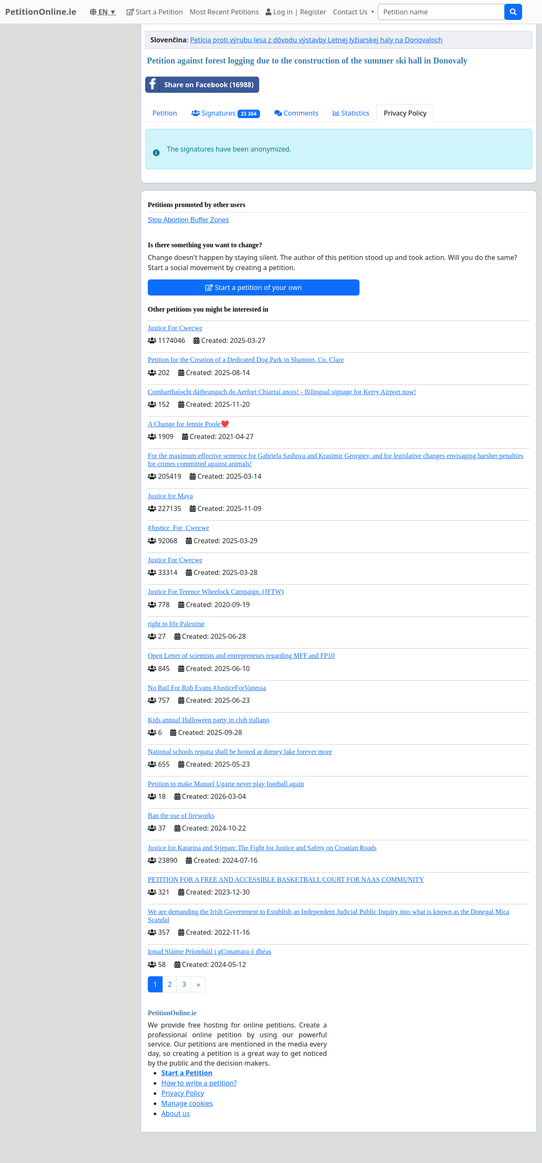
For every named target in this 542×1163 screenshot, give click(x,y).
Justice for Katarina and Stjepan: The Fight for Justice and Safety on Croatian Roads (262, 847)
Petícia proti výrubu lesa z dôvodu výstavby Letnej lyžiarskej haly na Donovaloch (316, 39)
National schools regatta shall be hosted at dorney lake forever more (240, 751)
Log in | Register (295, 12)
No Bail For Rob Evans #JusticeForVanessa (207, 687)
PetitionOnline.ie (40, 11)
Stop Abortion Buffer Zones (188, 220)
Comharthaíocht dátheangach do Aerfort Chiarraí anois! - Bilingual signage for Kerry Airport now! (282, 391)
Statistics (351, 113)
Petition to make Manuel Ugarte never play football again (226, 783)
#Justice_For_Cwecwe (178, 527)
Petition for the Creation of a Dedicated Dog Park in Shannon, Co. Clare (246, 359)
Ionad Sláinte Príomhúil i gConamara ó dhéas (209, 951)
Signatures (225, 113)
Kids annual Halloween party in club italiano (208, 720)
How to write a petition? (199, 1083)
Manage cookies (187, 1103)
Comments (296, 113)
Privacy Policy (405, 113)
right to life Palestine (176, 623)
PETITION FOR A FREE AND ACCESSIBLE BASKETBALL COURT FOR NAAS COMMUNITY (286, 879)
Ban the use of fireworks (181, 815)
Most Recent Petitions (224, 12)
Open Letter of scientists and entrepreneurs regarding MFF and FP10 (241, 655)
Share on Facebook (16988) (200, 84)
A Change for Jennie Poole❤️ (188, 424)
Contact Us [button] (351, 12)
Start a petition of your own (253, 287)
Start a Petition (155, 12)
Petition (164, 113)
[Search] (441, 12)
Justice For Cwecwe (175, 327)
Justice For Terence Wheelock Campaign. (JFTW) (216, 591)
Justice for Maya (170, 496)
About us (175, 1113)
